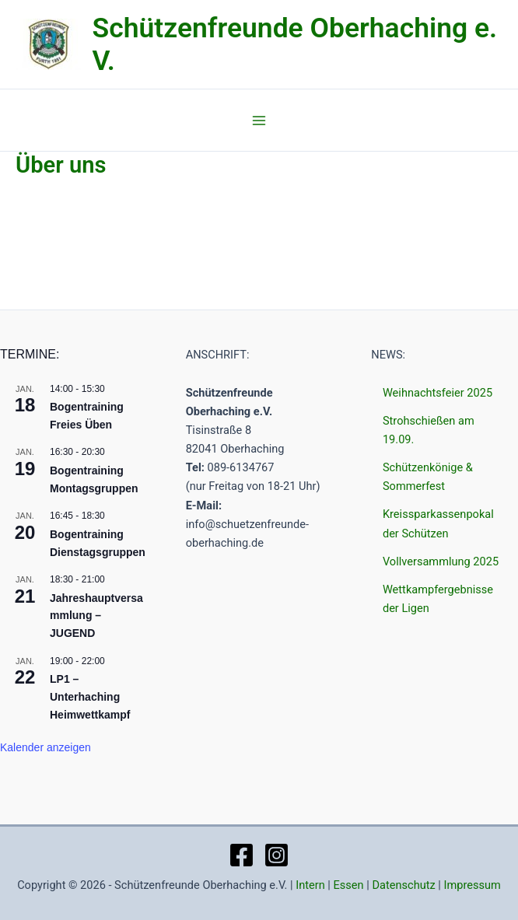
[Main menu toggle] (259, 122)
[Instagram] (276, 855)
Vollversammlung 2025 (441, 561)
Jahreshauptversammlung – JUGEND (96, 615)
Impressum (472, 885)
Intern (310, 885)
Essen (349, 885)
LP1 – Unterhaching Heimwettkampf (90, 696)
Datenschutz (403, 885)
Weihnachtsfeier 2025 (437, 393)
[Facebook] (241, 855)
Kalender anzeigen (45, 747)
